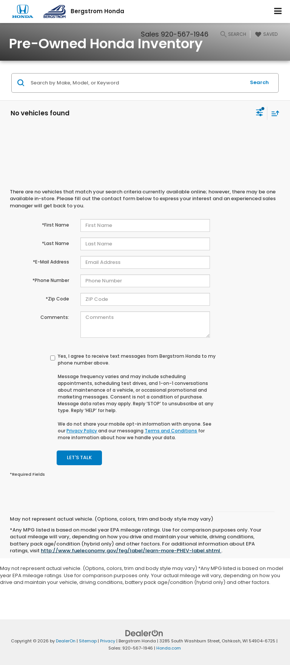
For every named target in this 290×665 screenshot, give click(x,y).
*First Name (55, 225)
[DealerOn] (144, 633)
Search (259, 82)
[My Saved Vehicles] (265, 34)
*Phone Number (50, 280)
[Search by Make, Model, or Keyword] (137, 83)
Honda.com (168, 648)
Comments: (54, 317)
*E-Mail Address (51, 262)
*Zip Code (57, 299)
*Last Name (55, 243)
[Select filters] (259, 113)
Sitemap (88, 641)
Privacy (107, 641)
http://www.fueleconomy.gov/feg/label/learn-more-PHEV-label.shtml (131, 550)
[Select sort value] (273, 113)
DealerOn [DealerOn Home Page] (66, 641)
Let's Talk (79, 457)
